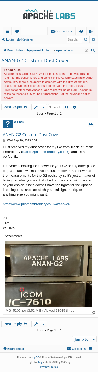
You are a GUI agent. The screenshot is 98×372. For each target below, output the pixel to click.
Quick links (8, 32)
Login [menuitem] (82, 32)
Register (27, 39)
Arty (40, 362)
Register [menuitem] (92, 32)
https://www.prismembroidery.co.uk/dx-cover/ (36, 204)
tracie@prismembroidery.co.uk (45, 152)
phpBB (35, 357)
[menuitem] (61, 31)
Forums (18, 32)
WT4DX (19, 121)
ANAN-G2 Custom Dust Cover (35, 60)
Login (10, 39)
